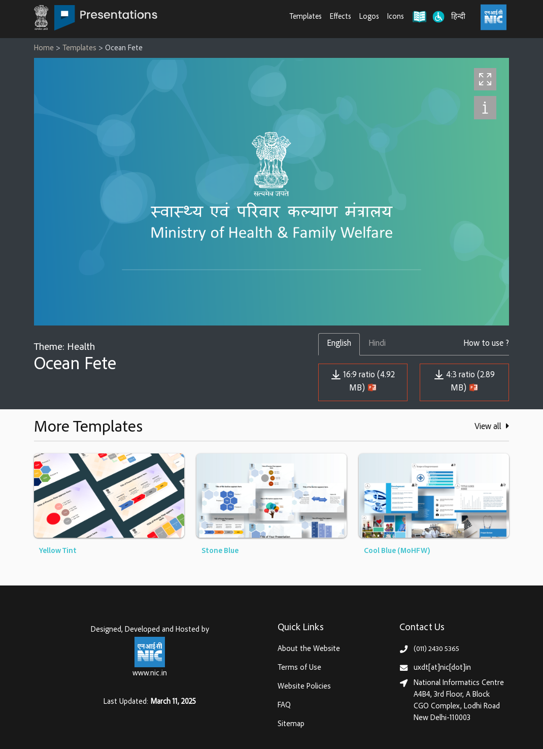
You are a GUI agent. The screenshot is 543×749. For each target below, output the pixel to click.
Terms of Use (299, 668)
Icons (395, 17)
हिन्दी (458, 17)
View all (491, 426)
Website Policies (304, 687)
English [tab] (339, 344)
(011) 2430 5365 (436, 649)
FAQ (284, 705)
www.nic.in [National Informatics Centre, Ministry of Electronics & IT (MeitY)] (149, 673)
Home (44, 48)
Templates (306, 17)
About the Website (309, 649)
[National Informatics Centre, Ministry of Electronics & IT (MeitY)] (493, 17)
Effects (340, 17)
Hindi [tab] (377, 344)
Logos (369, 17)
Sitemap (291, 724)
